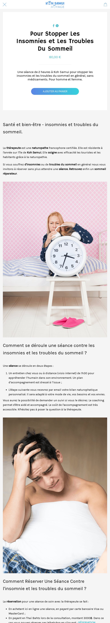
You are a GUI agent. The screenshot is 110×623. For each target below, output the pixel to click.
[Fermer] (4, 4)
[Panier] (105, 4)
